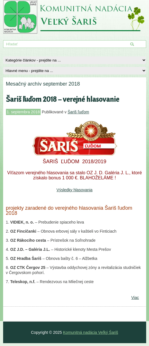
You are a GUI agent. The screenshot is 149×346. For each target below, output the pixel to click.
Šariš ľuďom (78, 112)
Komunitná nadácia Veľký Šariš (90, 332)
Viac (135, 297)
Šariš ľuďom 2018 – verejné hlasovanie (62, 99)
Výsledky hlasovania (74, 190)
